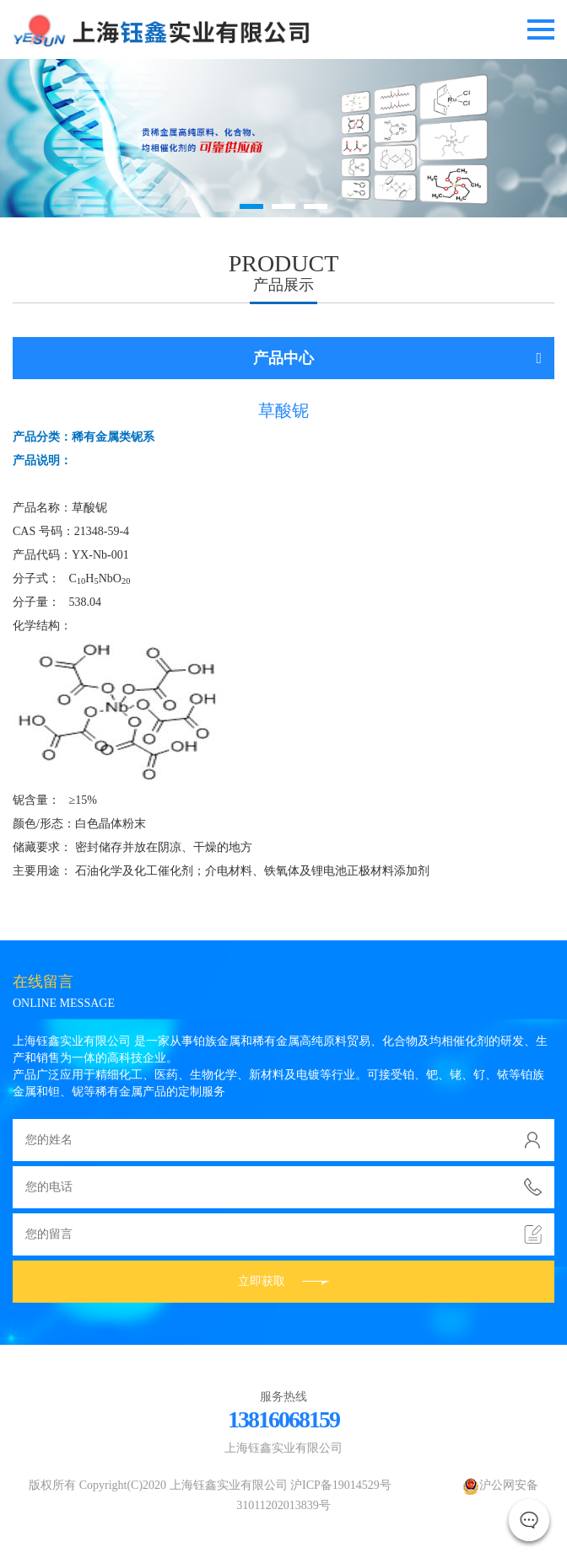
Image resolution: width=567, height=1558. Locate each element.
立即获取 (283, 1281)
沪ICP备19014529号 (341, 1485)
